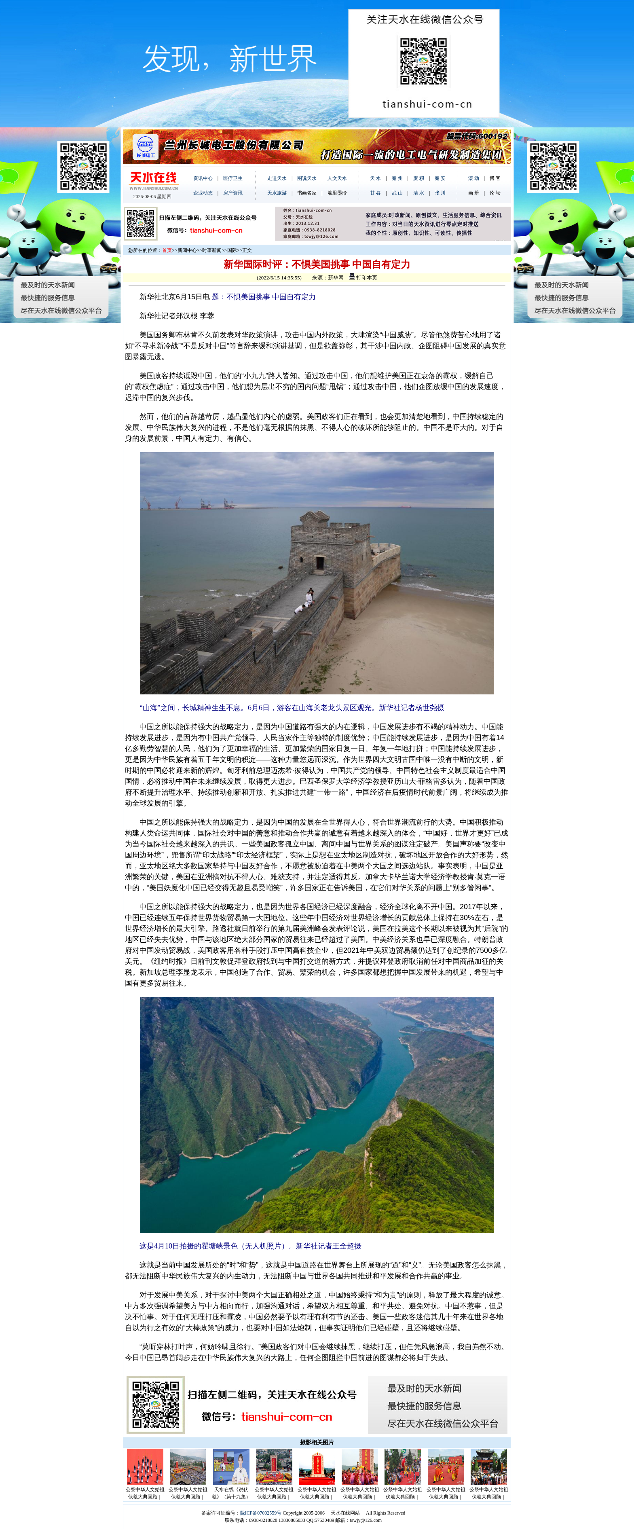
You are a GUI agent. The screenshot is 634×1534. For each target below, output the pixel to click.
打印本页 (363, 278)
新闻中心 (187, 250)
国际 (232, 250)
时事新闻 (212, 250)
